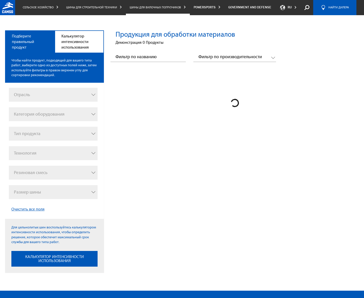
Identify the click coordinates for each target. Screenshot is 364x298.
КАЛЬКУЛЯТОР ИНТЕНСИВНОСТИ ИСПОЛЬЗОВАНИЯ (54, 259)
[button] (234, 58)
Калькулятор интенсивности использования (75, 41)
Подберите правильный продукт (23, 41)
